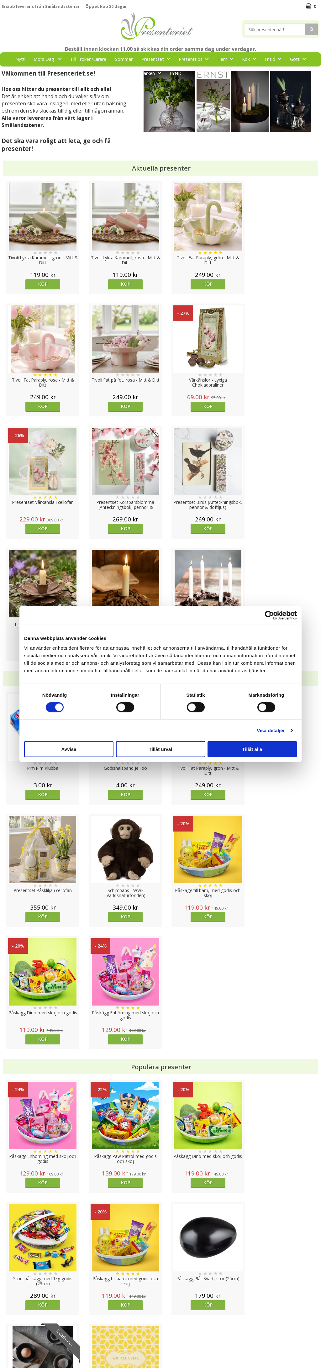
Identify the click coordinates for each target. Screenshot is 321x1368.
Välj (200, 1060)
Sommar (124, 59)
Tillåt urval (160, 749)
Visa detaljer (271, 730)
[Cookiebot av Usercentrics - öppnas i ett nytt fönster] (269, 615)
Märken (152, 73)
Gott (299, 59)
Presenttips (195, 59)
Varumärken (14, 1310)
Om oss (10, 1329)
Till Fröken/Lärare (88, 59)
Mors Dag (49, 59)
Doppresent (14, 1357)
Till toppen (160, 1278)
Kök (251, 59)
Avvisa (68, 749)
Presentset (157, 59)
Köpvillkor (12, 1319)
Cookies (10, 1300)
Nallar (7, 1347)
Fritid (275, 59)
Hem (227, 59)
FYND (176, 73)
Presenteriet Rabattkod (26, 1338)
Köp (41, 284)
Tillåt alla (252, 749)
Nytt (20, 59)
